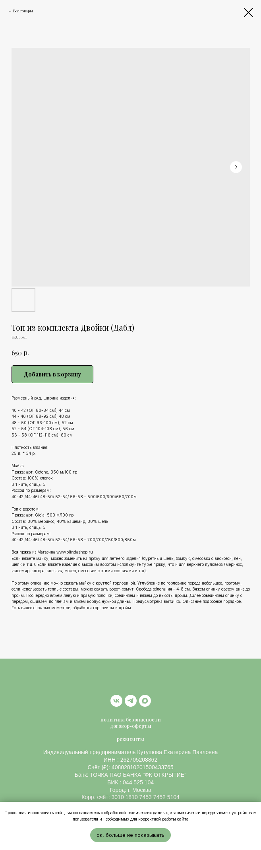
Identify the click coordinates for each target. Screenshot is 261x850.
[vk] (116, 701)
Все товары (23, 11)
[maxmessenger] (145, 701)
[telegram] (131, 701)
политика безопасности (131, 719)
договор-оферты (130, 726)
